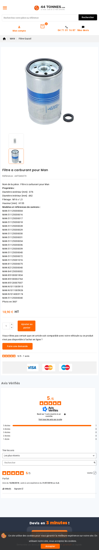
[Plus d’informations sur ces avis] (65, 414)
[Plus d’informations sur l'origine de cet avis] (95, 473)
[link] (19, 28)
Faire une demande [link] (17, 346)
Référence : (8, 176)
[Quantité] (6, 326)
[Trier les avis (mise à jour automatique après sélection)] (49, 455)
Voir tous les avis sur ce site (50, 419)
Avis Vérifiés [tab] (10, 383)
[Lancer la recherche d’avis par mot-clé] (94, 462)
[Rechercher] (49, 17)
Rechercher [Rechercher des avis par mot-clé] (48, 462)
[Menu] (5, 8)
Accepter (50, 546)
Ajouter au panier (26, 326)
